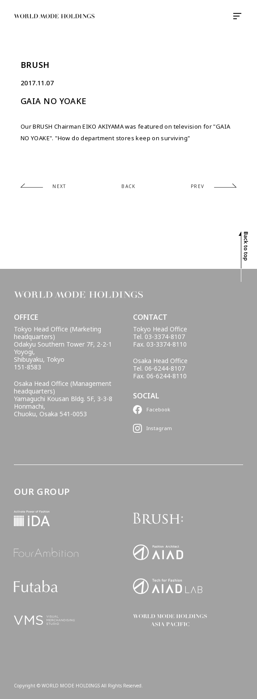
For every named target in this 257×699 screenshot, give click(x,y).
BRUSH (35, 65)
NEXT (59, 186)
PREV (198, 186)
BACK (128, 186)
